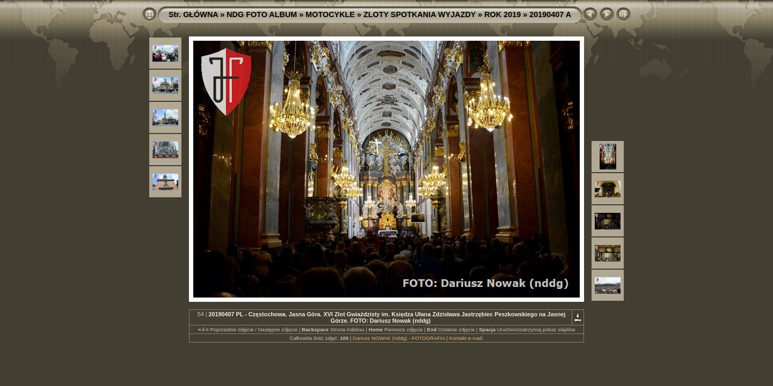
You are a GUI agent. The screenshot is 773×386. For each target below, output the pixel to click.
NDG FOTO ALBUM (262, 14)
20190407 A (550, 14)
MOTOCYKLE (330, 14)
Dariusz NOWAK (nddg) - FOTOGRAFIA (399, 338)
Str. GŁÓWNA (193, 14)
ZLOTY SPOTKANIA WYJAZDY (419, 14)
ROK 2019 (502, 14)
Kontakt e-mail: (466, 338)
